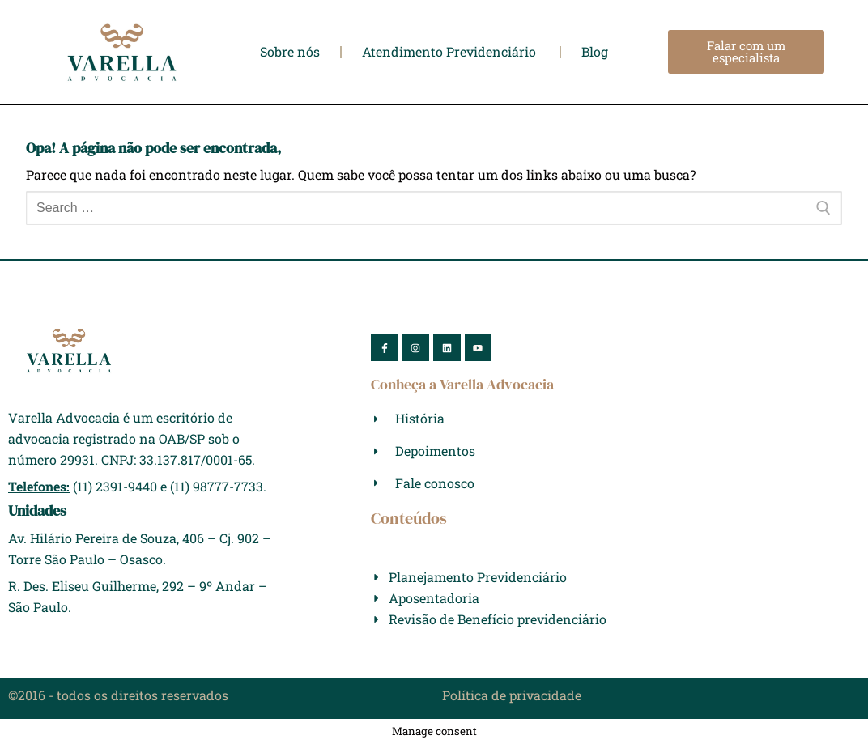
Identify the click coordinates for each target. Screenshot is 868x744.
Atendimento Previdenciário (450, 52)
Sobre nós (290, 52)
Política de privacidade (511, 695)
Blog (594, 52)
